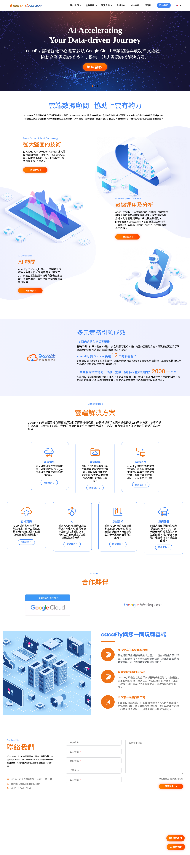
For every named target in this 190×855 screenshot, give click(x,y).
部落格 (148, 5)
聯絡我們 (163, 5)
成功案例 (135, 5)
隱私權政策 (178, 778)
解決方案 (106, 5)
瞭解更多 (49, 482)
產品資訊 (91, 5)
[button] (4, 47)
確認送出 (169, 786)
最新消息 (120, 5)
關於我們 (76, 5)
